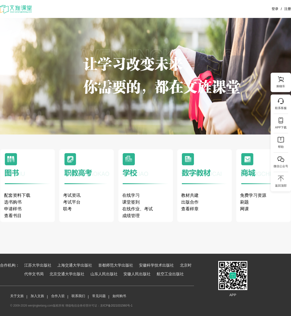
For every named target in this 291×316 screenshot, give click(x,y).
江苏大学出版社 (37, 265)
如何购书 (119, 296)
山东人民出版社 (104, 274)
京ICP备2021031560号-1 (116, 305)
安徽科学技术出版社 (156, 265)
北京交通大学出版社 (66, 274)
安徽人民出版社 (137, 274)
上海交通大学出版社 (74, 265)
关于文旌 (17, 296)
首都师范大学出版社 (115, 265)
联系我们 (78, 296)
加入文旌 (37, 296)
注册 (287, 9)
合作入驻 (58, 296)
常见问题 (99, 296)
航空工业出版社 (170, 274)
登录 (275, 9)
